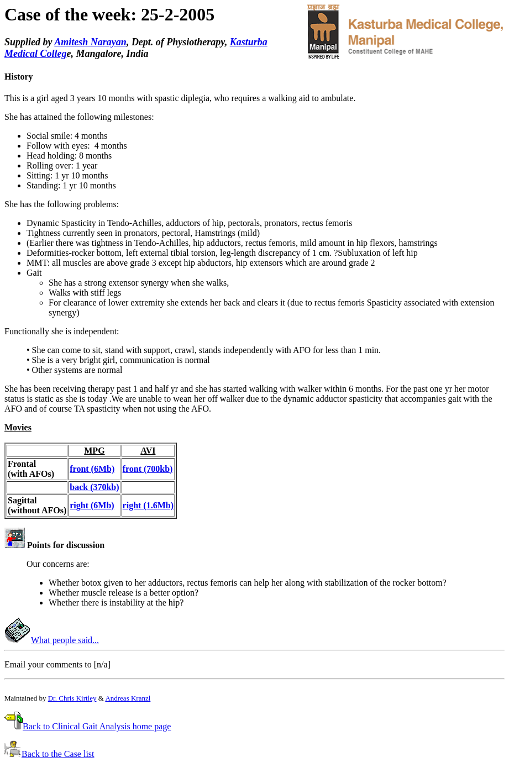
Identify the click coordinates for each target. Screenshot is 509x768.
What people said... (65, 640)
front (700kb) (148, 469)
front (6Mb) (92, 469)
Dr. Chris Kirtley (72, 698)
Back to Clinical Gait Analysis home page (97, 726)
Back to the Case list (58, 754)
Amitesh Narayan (90, 42)
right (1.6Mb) (148, 505)
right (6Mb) (92, 505)
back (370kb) (94, 487)
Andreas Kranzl (127, 698)
